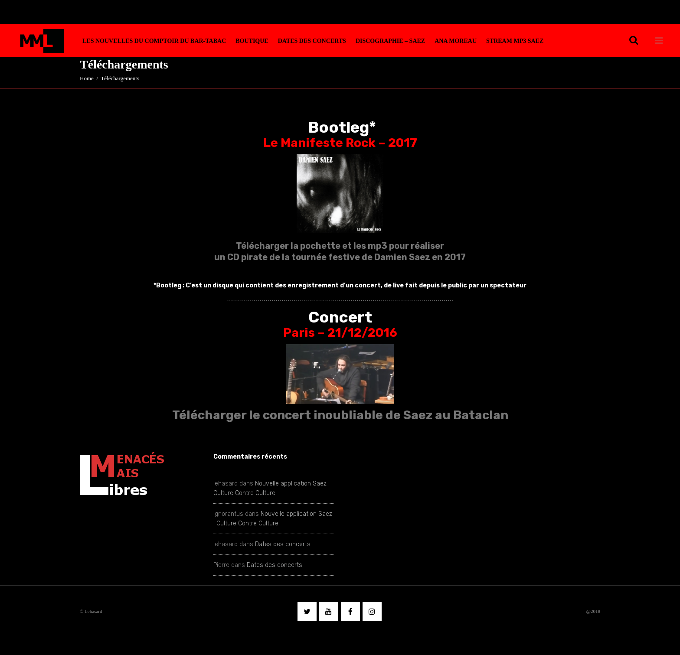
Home (87, 78)
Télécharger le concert (241, 415)
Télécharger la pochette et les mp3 (311, 246)
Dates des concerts (283, 544)
